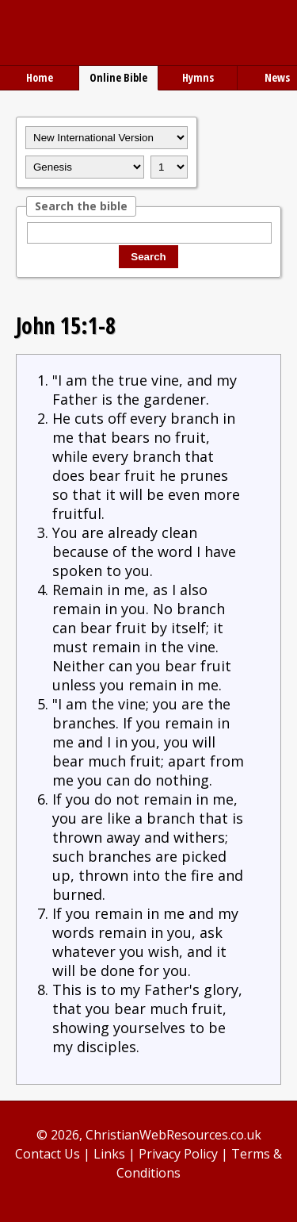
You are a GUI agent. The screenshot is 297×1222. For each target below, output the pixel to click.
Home (39, 77)
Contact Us (47, 1153)
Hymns (198, 77)
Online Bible (118, 77)
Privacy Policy (178, 1153)
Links (109, 1153)
